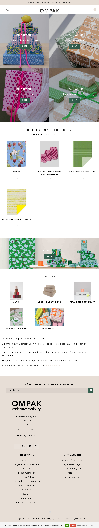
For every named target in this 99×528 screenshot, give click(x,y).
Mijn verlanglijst (72, 468)
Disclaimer (26, 468)
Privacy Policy (26, 477)
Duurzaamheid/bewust (27, 502)
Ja (67, 525)
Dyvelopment (79, 518)
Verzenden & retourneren (27, 481)
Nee (73, 525)
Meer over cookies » (86, 525)
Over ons (26, 460)
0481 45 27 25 (28, 430)
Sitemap (26, 489)
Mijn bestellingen (72, 464)
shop (74, 46)
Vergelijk (72, 473)
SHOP (24, 46)
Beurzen (27, 494)
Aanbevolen (38, 135)
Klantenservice (26, 485)
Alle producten (72, 477)
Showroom (26, 498)
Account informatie (72, 460)
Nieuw (51, 135)
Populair (63, 135)
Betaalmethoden (26, 473)
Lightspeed (57, 518)
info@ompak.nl (53, 365)
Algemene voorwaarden (27, 464)
